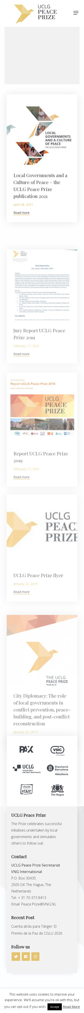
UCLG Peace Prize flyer (38, 595)
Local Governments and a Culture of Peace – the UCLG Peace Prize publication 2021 (40, 190)
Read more (21, 217)
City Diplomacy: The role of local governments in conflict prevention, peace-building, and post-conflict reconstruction (42, 735)
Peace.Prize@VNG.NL (39, 904)
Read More (71, 1006)
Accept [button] (54, 1007)
